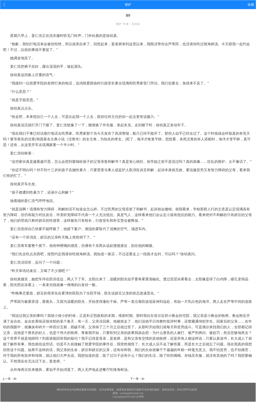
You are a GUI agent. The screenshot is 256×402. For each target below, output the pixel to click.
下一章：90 (137, 378)
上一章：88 (9, 378)
